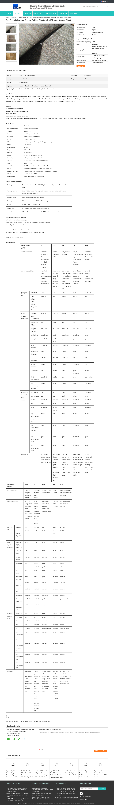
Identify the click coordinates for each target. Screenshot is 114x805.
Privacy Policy (22, 803)
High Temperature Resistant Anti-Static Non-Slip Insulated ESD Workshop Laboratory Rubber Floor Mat (100, 775)
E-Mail (82, 797)
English (105, 1)
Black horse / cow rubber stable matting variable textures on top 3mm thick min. (67, 798)
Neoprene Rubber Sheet (41, 783)
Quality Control (51, 13)
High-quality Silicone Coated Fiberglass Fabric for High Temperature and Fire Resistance (12, 775)
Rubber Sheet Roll (23, 17)
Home (9, 13)
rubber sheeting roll (26, 721)
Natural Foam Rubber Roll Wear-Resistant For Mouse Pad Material (41, 798)
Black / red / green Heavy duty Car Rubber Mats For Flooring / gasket (65, 788)
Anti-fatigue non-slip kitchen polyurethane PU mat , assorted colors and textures (42, 789)
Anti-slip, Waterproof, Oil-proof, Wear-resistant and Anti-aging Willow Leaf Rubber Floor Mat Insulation (41, 775)
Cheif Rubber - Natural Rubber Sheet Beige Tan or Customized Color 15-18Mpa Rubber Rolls (27, 775)
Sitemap (88, 797)
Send (102, 789)
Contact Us (63, 13)
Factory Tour (38, 13)
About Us (28, 13)
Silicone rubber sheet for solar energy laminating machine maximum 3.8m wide (17, 795)
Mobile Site (83, 799)
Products (18, 13)
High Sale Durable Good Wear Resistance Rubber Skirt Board (56, 773)
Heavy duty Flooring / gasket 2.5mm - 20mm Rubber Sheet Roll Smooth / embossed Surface (17, 789)
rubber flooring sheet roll (42, 721)
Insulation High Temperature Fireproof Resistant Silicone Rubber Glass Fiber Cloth (85, 775)
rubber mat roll (13, 721)
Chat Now (73, 13)
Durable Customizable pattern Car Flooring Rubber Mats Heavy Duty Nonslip (65, 793)
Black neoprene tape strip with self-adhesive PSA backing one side (41, 794)
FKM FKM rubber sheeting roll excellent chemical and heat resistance (18, 799)
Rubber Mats (61, 783)
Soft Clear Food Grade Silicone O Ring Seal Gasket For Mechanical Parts (71, 774)
